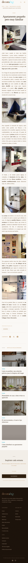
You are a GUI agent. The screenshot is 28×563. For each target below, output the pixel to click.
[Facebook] (17, 336)
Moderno (5, 329)
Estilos (16, 514)
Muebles (4, 516)
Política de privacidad (7, 549)
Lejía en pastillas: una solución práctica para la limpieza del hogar (13, 372)
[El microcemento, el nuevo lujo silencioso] (14, 408)
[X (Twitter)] (13, 336)
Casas (13, 12)
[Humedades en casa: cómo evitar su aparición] (14, 383)
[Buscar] (20, 2)
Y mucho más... (5, 531)
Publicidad (4, 543)
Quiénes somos (5, 538)
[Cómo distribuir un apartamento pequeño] (14, 432)
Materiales (17, 516)
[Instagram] (15, 560)
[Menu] (24, 2)
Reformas (4, 519)
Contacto (4, 541)
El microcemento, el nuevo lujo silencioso (12, 421)
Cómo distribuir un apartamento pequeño (12, 445)
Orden (3, 525)
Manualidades (5, 528)
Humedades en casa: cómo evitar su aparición (13, 397)
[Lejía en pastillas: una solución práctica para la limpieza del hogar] (14, 359)
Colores (17, 511)
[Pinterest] (12, 560)
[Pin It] (10, 336)
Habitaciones (5, 514)
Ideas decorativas (6, 522)
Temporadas (18, 519)
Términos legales (6, 546)
